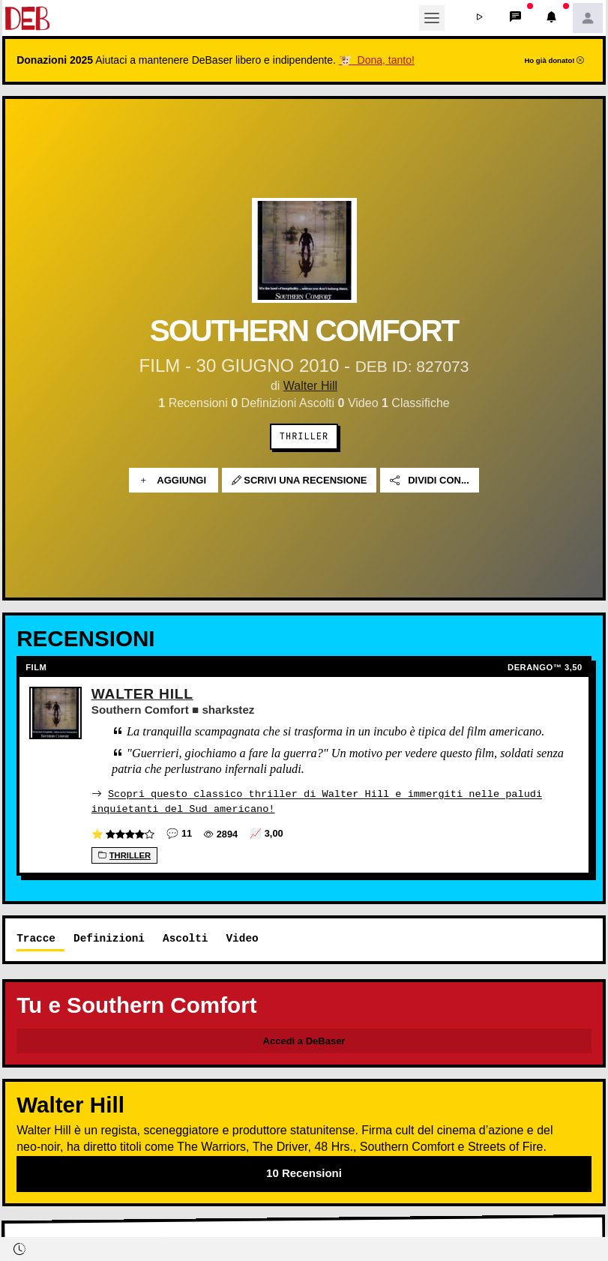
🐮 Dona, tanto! (377, 60)
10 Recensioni (304, 1172)
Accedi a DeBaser (304, 1040)
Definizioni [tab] (109, 937)
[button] (480, 18)
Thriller (304, 436)
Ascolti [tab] (185, 937)
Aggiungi (173, 480)
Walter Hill (310, 385)
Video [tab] (242, 937)
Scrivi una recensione (299, 480)
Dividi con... (429, 480)
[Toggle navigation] (432, 18)
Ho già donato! (554, 60)
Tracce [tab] (35, 937)
